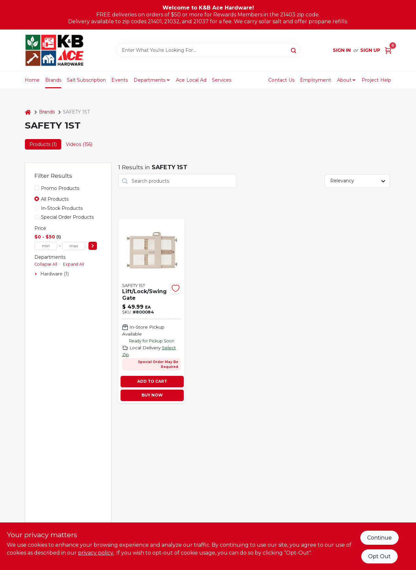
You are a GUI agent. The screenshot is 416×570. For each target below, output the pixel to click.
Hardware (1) (54, 274)
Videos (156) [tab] (79, 144)
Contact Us (281, 80)
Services (222, 80)
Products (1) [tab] (43, 144)
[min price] (45, 246)
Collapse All (45, 264)
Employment (315, 80)
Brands (53, 80)
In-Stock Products (62, 208)
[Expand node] (36, 274)
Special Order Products (67, 217)
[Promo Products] (36, 188)
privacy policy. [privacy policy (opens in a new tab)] (96, 553)
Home (32, 80)
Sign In (342, 50)
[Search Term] (208, 50)
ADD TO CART (152, 381)
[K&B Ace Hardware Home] (54, 50)
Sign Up (370, 50)
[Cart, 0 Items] (388, 50)
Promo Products (60, 188)
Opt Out (379, 556)
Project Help (376, 80)
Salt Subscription (86, 80)
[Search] (294, 49)
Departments (149, 80)
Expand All (73, 264)
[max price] (73, 246)
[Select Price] (92, 246)
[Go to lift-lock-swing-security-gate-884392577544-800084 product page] (151, 311)
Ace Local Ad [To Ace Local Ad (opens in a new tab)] (191, 80)
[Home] (28, 112)
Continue (379, 538)
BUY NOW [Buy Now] (152, 395)
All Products (54, 199)
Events (119, 80)
